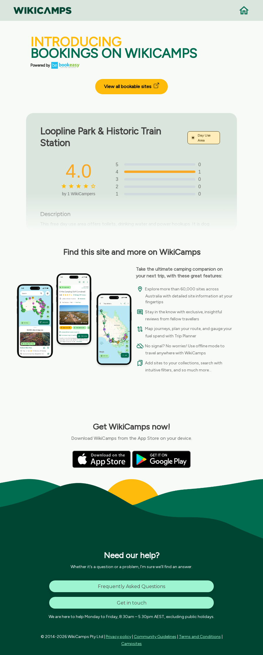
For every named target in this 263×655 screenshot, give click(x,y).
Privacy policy (118, 636)
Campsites (131, 643)
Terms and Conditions (200, 636)
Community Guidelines (155, 636)
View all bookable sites (131, 86)
